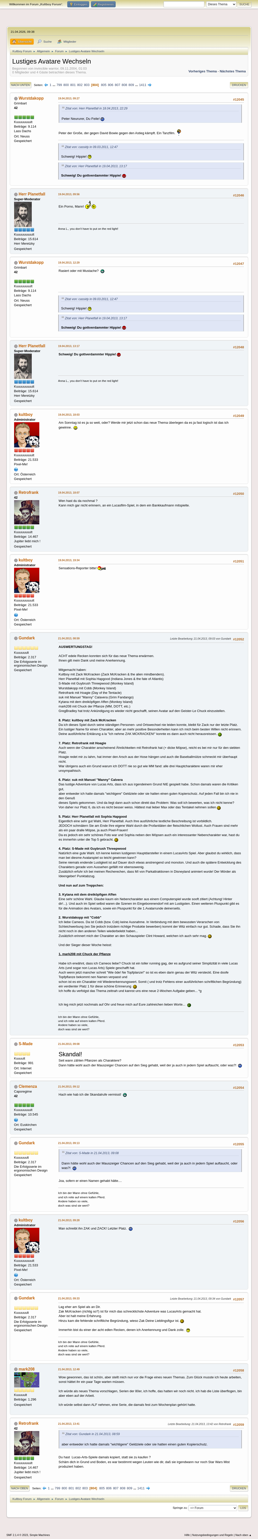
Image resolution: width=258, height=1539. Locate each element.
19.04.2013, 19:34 (69, 560)
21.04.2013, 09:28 (69, 1220)
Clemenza (28, 1086)
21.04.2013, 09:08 (69, 1043)
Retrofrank (29, 492)
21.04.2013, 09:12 (69, 1086)
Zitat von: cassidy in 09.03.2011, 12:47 (91, 147)
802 (80, 85)
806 (110, 85)
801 (73, 85)
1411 (142, 85)
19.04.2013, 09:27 (69, 98)
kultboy (26, 414)
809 (131, 85)
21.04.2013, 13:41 (69, 1423)
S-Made (26, 1044)
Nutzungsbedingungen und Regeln (212, 1534)
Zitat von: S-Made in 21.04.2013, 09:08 (92, 1153)
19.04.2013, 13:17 (69, 346)
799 (59, 85)
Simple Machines (40, 1534)
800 (66, 85)
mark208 (27, 1369)
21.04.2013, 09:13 (69, 1143)
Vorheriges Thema (202, 71)
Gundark (27, 638)
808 (124, 85)
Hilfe (187, 1534)
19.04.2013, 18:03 (69, 414)
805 (104, 85)
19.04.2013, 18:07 (69, 492)
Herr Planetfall (32, 194)
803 (86, 85)
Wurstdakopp (31, 98)
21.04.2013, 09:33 (69, 1298)
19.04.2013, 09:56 (69, 194)
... (54, 85)
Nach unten (20, 85)
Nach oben (19, 1488)
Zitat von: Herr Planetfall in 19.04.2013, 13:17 (96, 166)
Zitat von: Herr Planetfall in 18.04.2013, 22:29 (96, 108)
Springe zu (180, 1507)
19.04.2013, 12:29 (69, 262)
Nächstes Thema (233, 71)
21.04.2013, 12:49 (69, 1369)
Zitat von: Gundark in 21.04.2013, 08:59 (93, 1434)
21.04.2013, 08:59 (69, 638)
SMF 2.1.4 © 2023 (17, 1534)
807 (117, 85)
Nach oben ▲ (243, 1534)
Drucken (239, 85)
